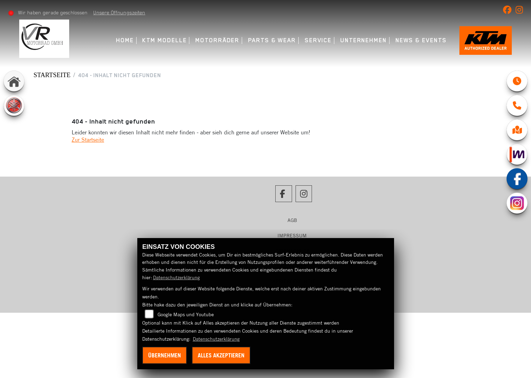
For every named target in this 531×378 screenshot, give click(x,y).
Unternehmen (363, 40)
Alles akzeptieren (221, 355)
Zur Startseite (88, 139)
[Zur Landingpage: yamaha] (13, 105)
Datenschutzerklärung (176, 277)
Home (125, 40)
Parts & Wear (272, 40)
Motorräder (217, 40)
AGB (292, 220)
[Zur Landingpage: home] (13, 81)
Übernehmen (164, 355)
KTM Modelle (164, 40)
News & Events (421, 40)
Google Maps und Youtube (186, 314)
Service (318, 40)
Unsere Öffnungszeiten (119, 12)
